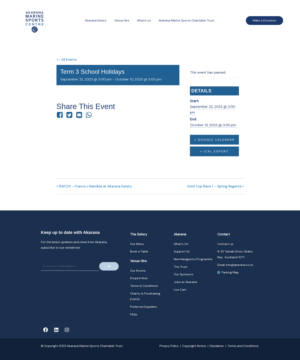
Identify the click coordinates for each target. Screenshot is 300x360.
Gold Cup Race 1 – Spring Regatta (215, 186)
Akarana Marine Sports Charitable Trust (186, 20)
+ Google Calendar (214, 140)
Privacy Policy (169, 346)
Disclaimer (217, 346)
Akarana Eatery (96, 20)
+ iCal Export (214, 151)
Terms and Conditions (243, 346)
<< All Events (66, 59)
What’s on (144, 20)
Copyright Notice (194, 346)
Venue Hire (121, 20)
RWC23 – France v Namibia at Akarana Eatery (94, 186)
